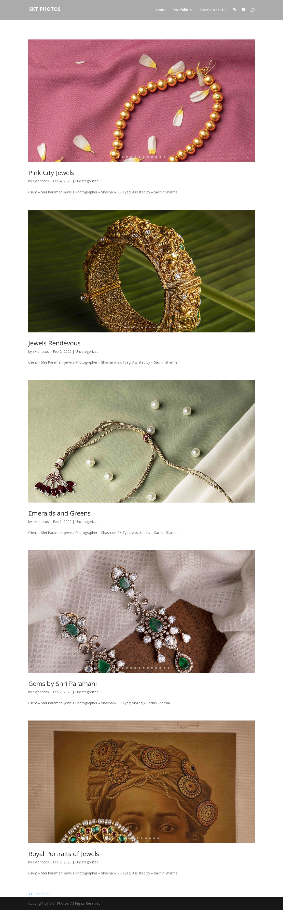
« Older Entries (39, 893)
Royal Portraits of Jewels (63, 853)
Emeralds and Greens (59, 513)
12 (164, 157)
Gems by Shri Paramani (62, 683)
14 (169, 668)
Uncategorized (87, 181)
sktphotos (41, 181)
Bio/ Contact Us (212, 10)
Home (161, 10)
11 (160, 157)
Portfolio (180, 10)
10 (156, 157)
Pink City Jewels (51, 172)
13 (164, 668)
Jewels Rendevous (54, 343)
